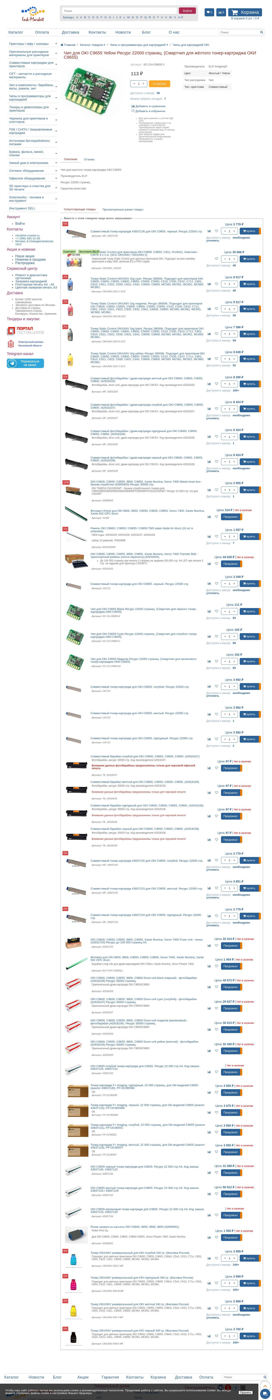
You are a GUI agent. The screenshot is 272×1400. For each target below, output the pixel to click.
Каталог (15, 32)
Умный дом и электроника (28, 163)
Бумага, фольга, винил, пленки (26, 153)
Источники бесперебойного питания (29, 142)
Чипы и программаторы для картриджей (30, 97)
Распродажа (25, 263)
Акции (83, 1377)
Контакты (97, 32)
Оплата (42, 32)
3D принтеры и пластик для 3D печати (29, 187)
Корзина (158, 1377)
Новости (123, 32)
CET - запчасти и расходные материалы (30, 75)
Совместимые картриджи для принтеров (31, 64)
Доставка (70, 32)
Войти (20, 223)
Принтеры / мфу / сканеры (29, 43)
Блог (146, 32)
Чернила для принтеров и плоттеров (28, 120)
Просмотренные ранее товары (122, 209)
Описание (70, 159)
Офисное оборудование (27, 178)
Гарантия (110, 1377)
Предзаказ (231, 516)
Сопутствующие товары (80, 209)
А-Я (180, 17)
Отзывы (89, 159)
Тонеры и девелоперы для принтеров (29, 108)
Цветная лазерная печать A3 (36, 287)
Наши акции (24, 256)
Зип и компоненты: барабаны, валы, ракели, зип (31, 86)
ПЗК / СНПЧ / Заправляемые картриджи (30, 131)
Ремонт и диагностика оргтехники (31, 276)
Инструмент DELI (22, 208)
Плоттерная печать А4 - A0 (34, 284)
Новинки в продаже (30, 259)
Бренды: (68, 17)
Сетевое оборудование (26, 170)
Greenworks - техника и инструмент (26, 198)
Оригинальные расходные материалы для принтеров (29, 53)
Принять (245, 1392)
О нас (174, 32)
